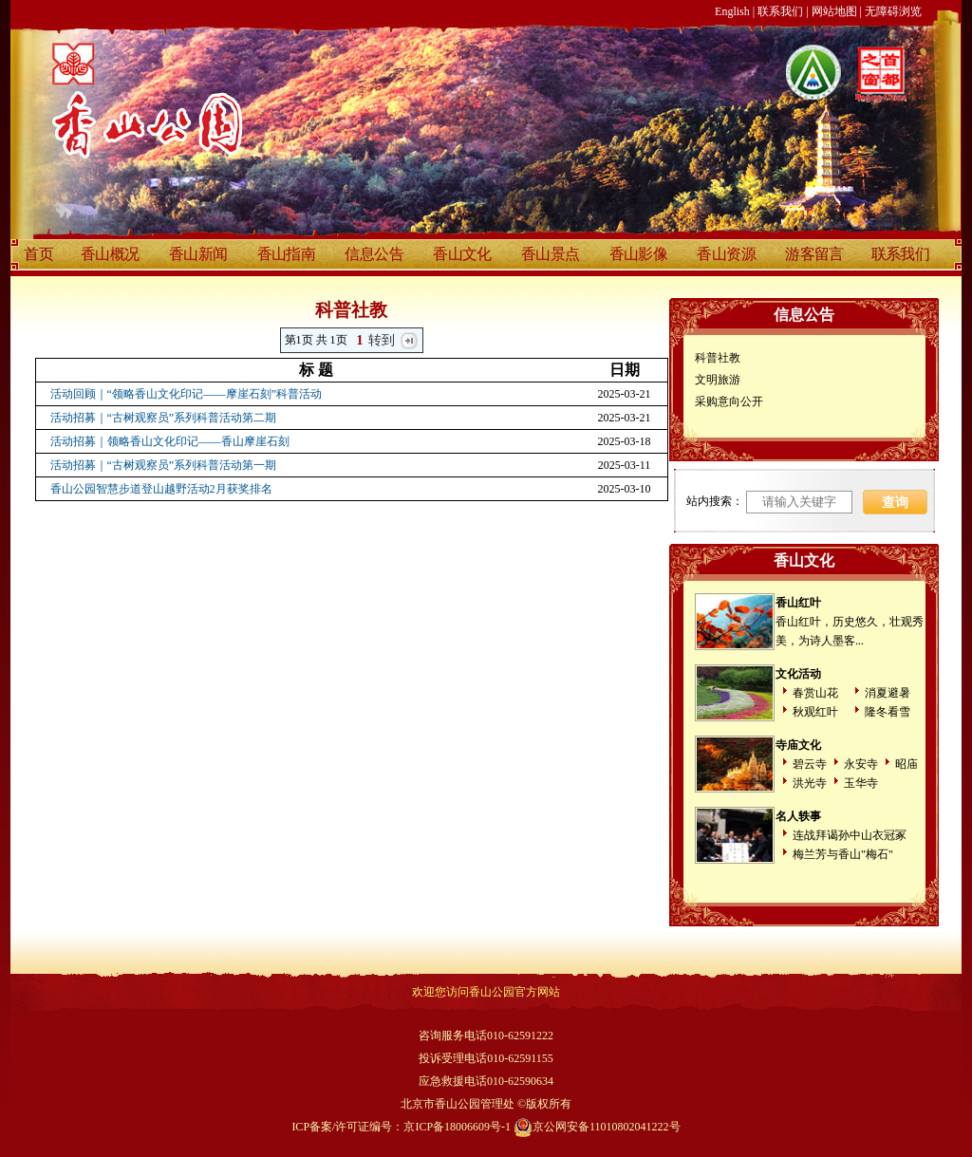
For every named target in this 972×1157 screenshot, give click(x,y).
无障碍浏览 (893, 11)
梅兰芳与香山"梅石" (843, 854)
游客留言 (814, 254)
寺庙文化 (798, 745)
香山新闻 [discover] (198, 254)
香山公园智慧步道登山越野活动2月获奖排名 (161, 488)
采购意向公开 (729, 401)
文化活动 (798, 674)
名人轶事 (798, 816)
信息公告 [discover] (374, 254)
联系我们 (780, 11)
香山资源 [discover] (726, 254)
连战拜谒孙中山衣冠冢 (850, 835)
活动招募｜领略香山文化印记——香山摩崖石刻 (170, 441)
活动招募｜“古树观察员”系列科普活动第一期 (163, 465)
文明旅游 (717, 379)
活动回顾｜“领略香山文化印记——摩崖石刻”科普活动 (186, 394)
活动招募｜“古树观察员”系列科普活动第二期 (163, 417)
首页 (38, 254)
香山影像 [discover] (638, 254)
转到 (382, 340)
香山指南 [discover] (286, 254)
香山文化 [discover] (462, 254)
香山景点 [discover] (550, 254)
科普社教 (717, 357)
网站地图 (834, 11)
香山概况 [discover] (110, 254)
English (732, 11)
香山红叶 (798, 602)
